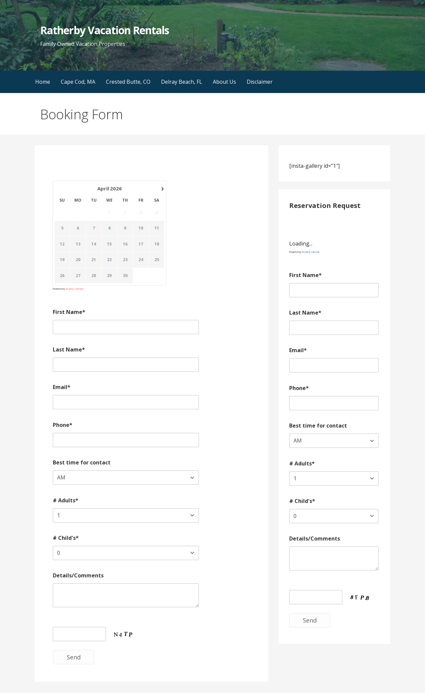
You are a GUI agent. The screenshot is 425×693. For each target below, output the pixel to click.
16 (125, 244)
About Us (224, 81)
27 (78, 275)
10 (141, 228)
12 (62, 244)
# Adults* (65, 500)
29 (109, 275)
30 (125, 275)
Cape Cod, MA (78, 81)
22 (109, 260)
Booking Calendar (74, 288)
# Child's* (66, 538)
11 (156, 228)
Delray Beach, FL (181, 81)
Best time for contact (82, 462)
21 (93, 260)
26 (62, 275)
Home (42, 81)
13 (78, 244)
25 (156, 260)
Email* (61, 387)
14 (93, 244)
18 (156, 244)
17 (141, 244)
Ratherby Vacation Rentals (104, 30)
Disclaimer (260, 81)
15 (109, 244)
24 (141, 260)
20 (78, 260)
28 (93, 275)
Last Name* (69, 349)
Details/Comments (78, 575)
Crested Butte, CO (128, 81)
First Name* (69, 312)
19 (62, 260)
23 (125, 260)
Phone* (62, 425)
